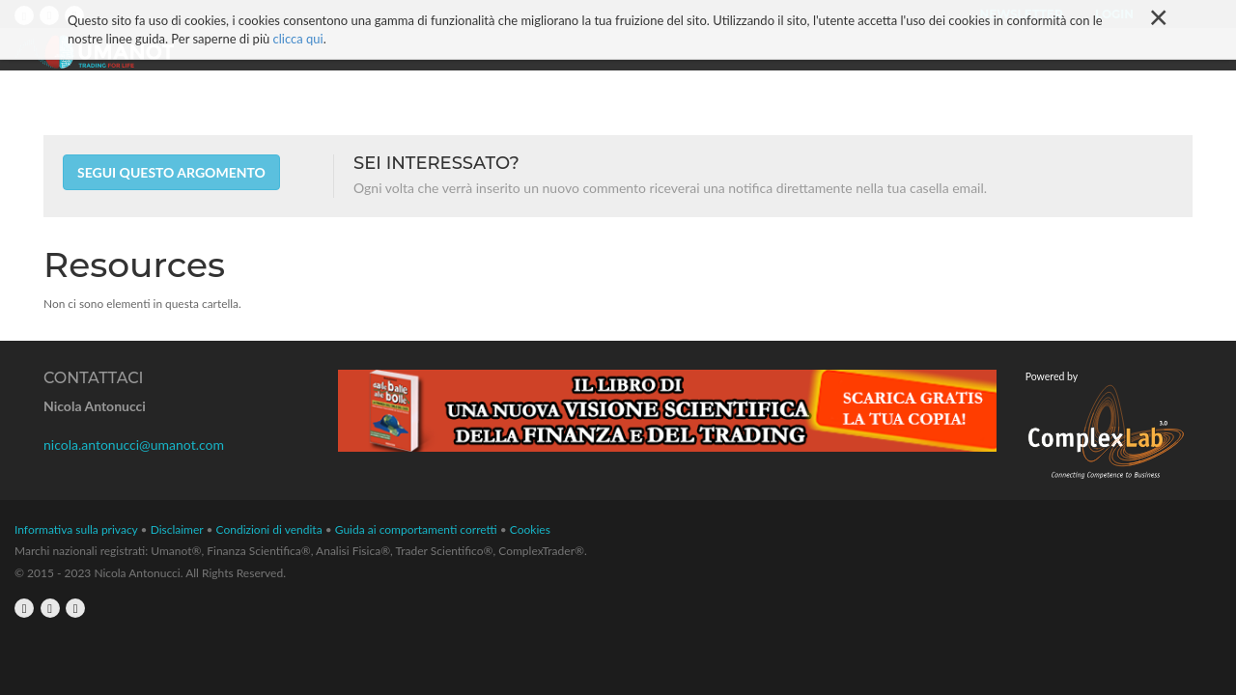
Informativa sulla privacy (76, 529)
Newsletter (1021, 14)
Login (1114, 14)
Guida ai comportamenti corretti (416, 529)
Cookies (530, 529)
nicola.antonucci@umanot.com (133, 444)
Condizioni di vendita (269, 529)
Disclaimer (177, 529)
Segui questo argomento (171, 172)
